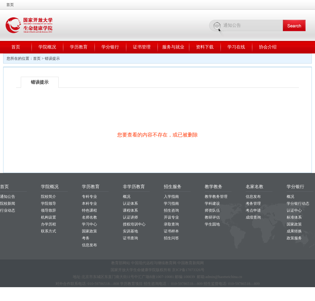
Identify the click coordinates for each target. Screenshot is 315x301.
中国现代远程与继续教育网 (153, 263)
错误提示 (52, 58)
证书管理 (142, 47)
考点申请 (253, 210)
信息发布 (89, 245)
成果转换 (294, 231)
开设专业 (171, 217)
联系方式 (48, 231)
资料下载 (205, 47)
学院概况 (47, 47)
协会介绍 (268, 47)
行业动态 (7, 210)
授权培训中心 (134, 224)
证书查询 (130, 238)
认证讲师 (130, 217)
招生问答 (171, 238)
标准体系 (294, 217)
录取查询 (171, 224)
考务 (85, 238)
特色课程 (89, 210)
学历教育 (79, 47)
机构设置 (48, 217)
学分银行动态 (298, 203)
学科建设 (212, 203)
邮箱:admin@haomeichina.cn (219, 277)
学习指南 (171, 203)
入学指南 (171, 196)
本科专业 (89, 203)
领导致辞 (48, 210)
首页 (10, 5)
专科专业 (89, 196)
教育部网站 (120, 263)
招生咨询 (171, 210)
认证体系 (130, 203)
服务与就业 (173, 47)
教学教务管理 (216, 196)
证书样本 (171, 231)
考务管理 (253, 203)
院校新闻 (7, 203)
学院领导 (48, 203)
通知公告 (7, 196)
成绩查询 (253, 217)
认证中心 (294, 210)
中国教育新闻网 (190, 263)
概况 (126, 196)
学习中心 (89, 224)
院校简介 (48, 196)
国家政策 (89, 231)
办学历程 (48, 224)
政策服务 (294, 238)
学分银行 (110, 47)
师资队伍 (212, 210)
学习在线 (236, 47)
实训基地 (130, 231)
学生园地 (212, 224)
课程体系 (130, 210)
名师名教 (89, 217)
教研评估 (212, 217)
